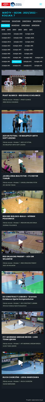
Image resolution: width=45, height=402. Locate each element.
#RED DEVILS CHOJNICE (10, 102)
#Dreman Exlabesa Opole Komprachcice (15, 306)
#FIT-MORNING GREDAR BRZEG (31, 343)
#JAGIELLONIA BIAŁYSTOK (29, 182)
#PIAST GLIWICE (26, 99)
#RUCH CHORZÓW (26, 381)
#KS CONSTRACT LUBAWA (29, 303)
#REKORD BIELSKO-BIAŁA (29, 222)
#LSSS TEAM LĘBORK (10, 346)
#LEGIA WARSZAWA (9, 384)
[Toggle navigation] (41, 4)
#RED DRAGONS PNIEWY (28, 263)
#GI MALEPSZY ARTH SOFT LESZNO (14, 144)
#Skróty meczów (8, 99)
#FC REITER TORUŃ (9, 185)
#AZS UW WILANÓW (9, 265)
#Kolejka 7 (16, 99)
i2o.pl (41, 400)
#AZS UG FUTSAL (26, 142)
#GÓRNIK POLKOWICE (10, 225)
